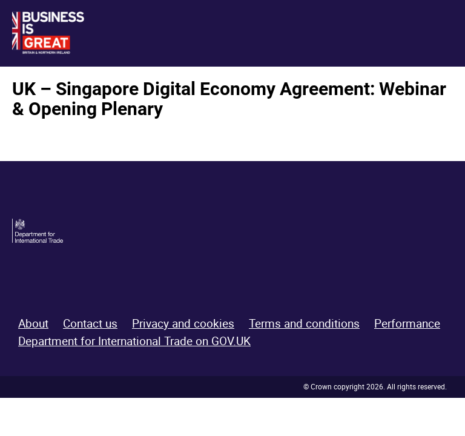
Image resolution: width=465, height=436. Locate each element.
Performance (407, 323)
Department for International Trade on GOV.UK (134, 341)
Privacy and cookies (183, 323)
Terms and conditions (304, 323)
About (33, 323)
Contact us (90, 323)
